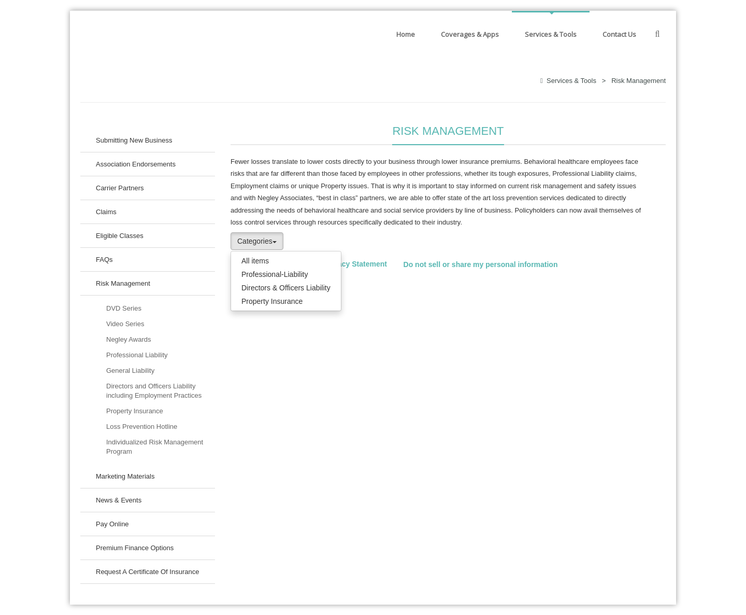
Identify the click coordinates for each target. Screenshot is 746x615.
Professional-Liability (274, 274)
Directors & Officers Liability (286, 288)
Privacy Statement (355, 264)
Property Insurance (272, 301)
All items (255, 261)
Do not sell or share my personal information (481, 264)
